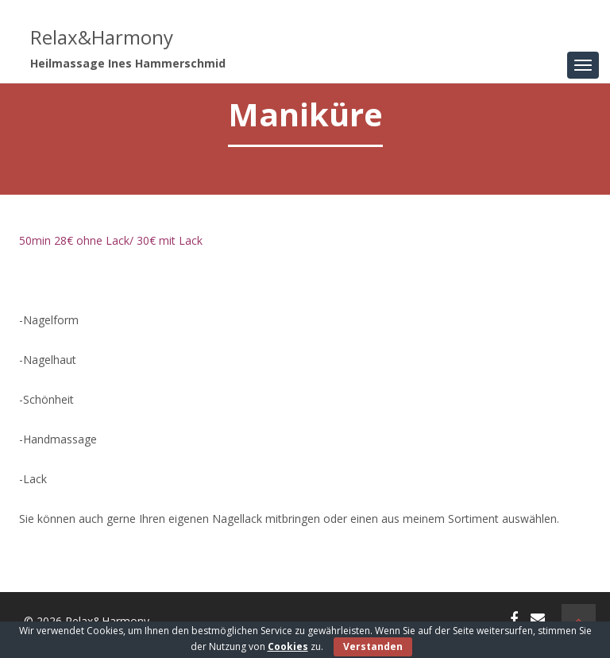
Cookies (288, 646)
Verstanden (373, 646)
